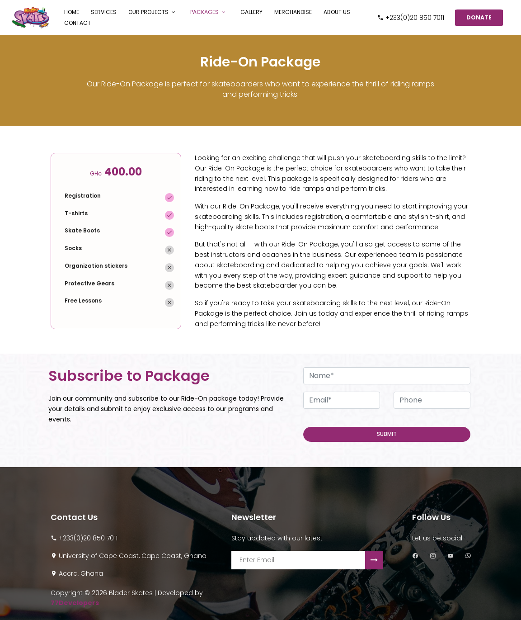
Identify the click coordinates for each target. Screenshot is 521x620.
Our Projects (148, 12)
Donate (479, 17)
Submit (387, 434)
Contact (77, 23)
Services (104, 12)
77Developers (75, 602)
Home (71, 12)
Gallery (251, 12)
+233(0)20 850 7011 (410, 17)
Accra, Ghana (81, 573)
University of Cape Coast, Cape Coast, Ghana (133, 555)
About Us (337, 12)
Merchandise (293, 12)
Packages (204, 12)
